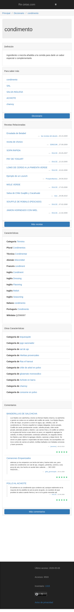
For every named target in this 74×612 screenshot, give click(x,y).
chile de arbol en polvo (30, 367)
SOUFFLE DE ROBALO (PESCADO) (24, 201)
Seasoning (18, 297)
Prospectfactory (52, 179)
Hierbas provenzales (29, 355)
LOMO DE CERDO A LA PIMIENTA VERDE (27, 167)
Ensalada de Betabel (16, 133)
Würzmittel (20, 260)
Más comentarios (37, 511)
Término (21, 241)
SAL (9, 86)
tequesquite (25, 337)
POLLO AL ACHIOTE (16, 483)
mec (56, 196)
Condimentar (21, 254)
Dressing (17, 278)
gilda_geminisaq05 (51, 471)
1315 (47, 586)
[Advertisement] (37, 539)
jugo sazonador (27, 343)
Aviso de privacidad (44, 602)
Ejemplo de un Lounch (17, 176)
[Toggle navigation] (56, 4)
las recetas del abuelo (49, 136)
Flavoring (17, 284)
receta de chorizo (15, 142)
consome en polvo (28, 392)
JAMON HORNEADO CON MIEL (22, 210)
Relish (16, 291)
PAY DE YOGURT (15, 159)
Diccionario (37, 116)
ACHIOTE (11, 98)
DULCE (55, 153)
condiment (20, 266)
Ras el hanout (26, 361)
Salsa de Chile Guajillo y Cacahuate (23, 193)
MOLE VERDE (13, 184)
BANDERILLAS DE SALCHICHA (22, 413)
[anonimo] (53, 446)
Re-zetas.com (26, 4)
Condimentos (19, 247)
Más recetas (37, 224)
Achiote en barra (27, 380)
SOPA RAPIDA (14, 150)
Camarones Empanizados (19, 458)
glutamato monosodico (30, 374)
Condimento (23, 309)
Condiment (18, 272)
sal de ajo (24, 349)
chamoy (10, 104)
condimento (12, 79)
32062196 (54, 144)
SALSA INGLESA (15, 92)
